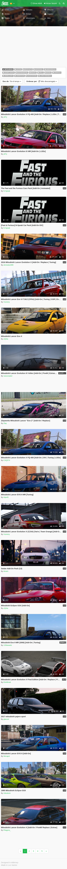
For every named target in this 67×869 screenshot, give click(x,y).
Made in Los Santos (9, 865)
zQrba (6, 339)
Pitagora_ (7, 830)
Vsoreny (7, 302)
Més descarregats (41, 81)
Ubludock (7, 793)
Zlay (5, 423)
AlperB (5, 497)
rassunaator (8, 376)
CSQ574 (7, 460)
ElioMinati (7, 682)
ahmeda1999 (8, 265)
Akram (5, 571)
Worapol (7, 756)
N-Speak (7, 191)
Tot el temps (12, 81)
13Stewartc (8, 645)
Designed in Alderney (9, 862)
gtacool (6, 719)
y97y (5, 117)
